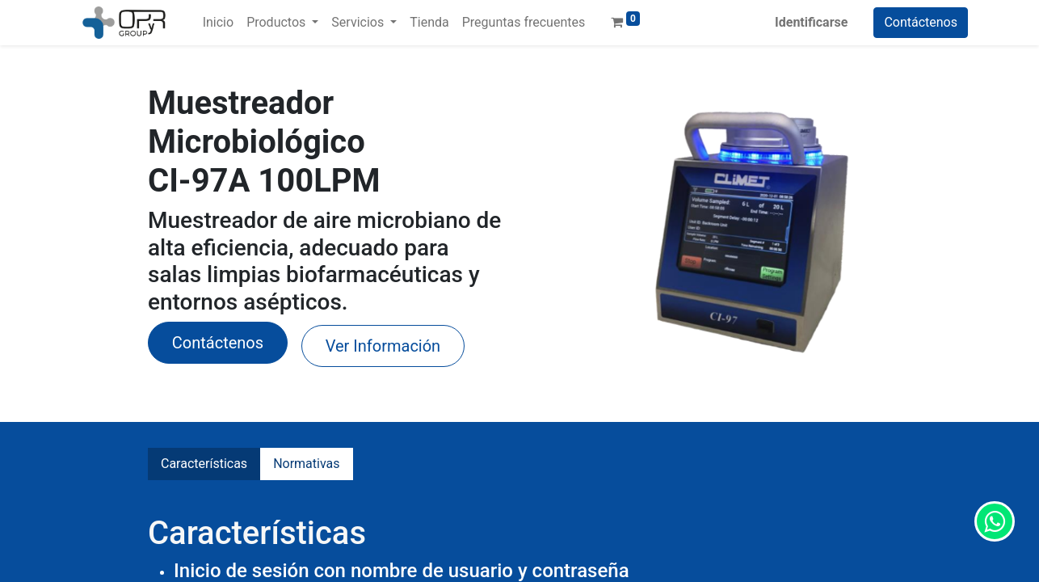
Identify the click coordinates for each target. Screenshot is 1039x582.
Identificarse (811, 22)
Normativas (306, 463)
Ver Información (383, 346)
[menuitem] (218, 22)
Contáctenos (920, 22)
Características (204, 463)
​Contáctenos (217, 342)
